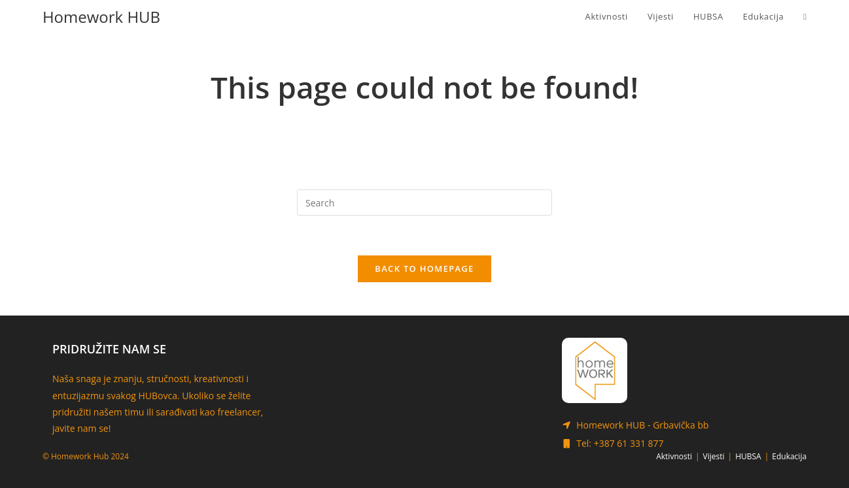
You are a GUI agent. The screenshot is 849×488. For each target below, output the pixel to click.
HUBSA (748, 456)
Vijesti (714, 456)
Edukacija (789, 456)
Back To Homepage (424, 268)
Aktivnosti (674, 456)
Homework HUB (101, 16)
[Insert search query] (424, 202)
